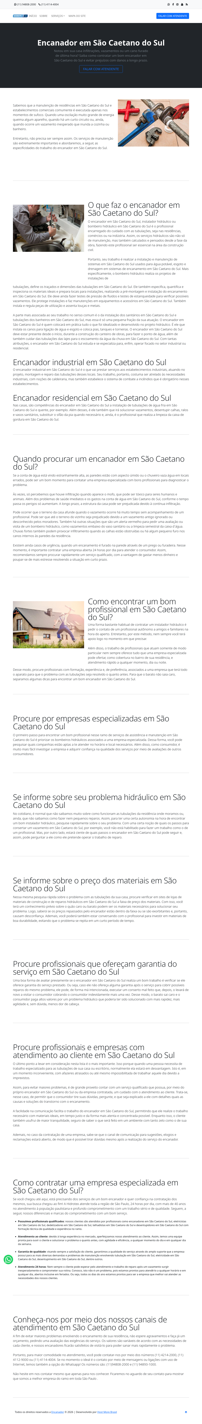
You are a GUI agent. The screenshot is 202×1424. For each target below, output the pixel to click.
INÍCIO (33, 16)
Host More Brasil (107, 1412)
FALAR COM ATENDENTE (172, 16)
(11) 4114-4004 (49, 4)
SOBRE (43, 16)
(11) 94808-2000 (25, 4)
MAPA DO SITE (77, 16)
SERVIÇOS (57, 16)
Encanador (57, 1412)
